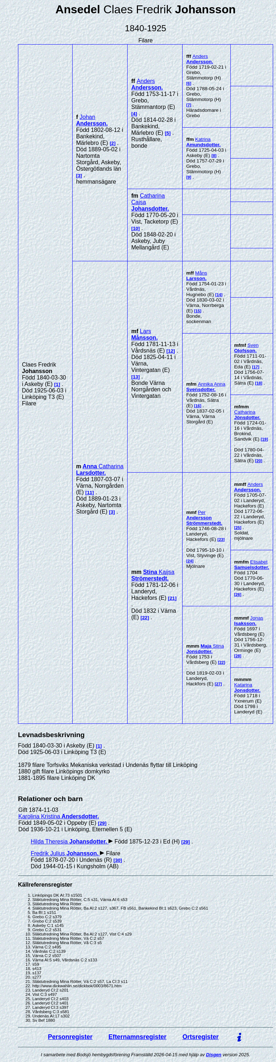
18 (258, 383)
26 (237, 594)
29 (102, 823)
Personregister (70, 1036)
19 (264, 439)
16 (198, 406)
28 (237, 656)
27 (218, 684)
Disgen (213, 1054)
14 (219, 295)
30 (117, 860)
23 (221, 539)
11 (89, 492)
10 (135, 228)
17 (255, 367)
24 (190, 561)
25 (237, 527)
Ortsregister (201, 1036)
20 (258, 461)
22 (144, 617)
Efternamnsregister (137, 1036)
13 (135, 377)
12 (171, 351)
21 (172, 598)
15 (198, 311)
